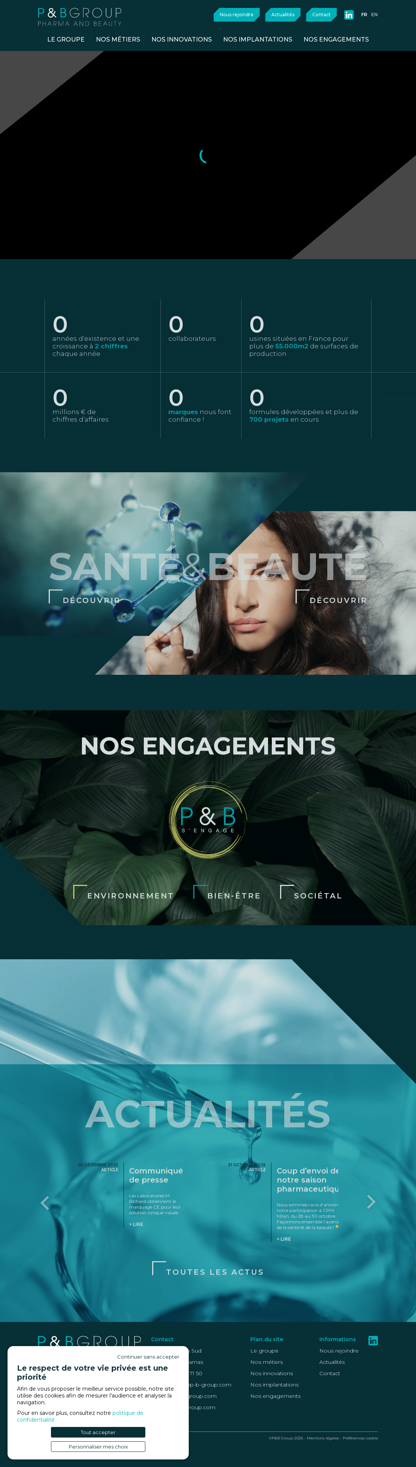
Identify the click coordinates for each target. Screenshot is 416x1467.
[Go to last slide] (45, 1232)
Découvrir (92, 630)
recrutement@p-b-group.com (191, 1384)
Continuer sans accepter (148, 1357)
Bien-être (234, 926)
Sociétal (318, 926)
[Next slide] (370, 1232)
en (374, 14)
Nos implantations (274, 1384)
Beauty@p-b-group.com (184, 1396)
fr (364, 14)
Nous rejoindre (237, 14)
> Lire (136, 1254)
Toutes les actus (215, 1302)
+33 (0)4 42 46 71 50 (176, 1373)
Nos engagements (275, 1396)
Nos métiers (266, 1362)
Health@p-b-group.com (183, 1407)
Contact (321, 14)
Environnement (130, 926)
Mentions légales (323, 1438)
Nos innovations (271, 1373)
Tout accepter (98, 1432)
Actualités (282, 14)
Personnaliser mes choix (98, 1447)
